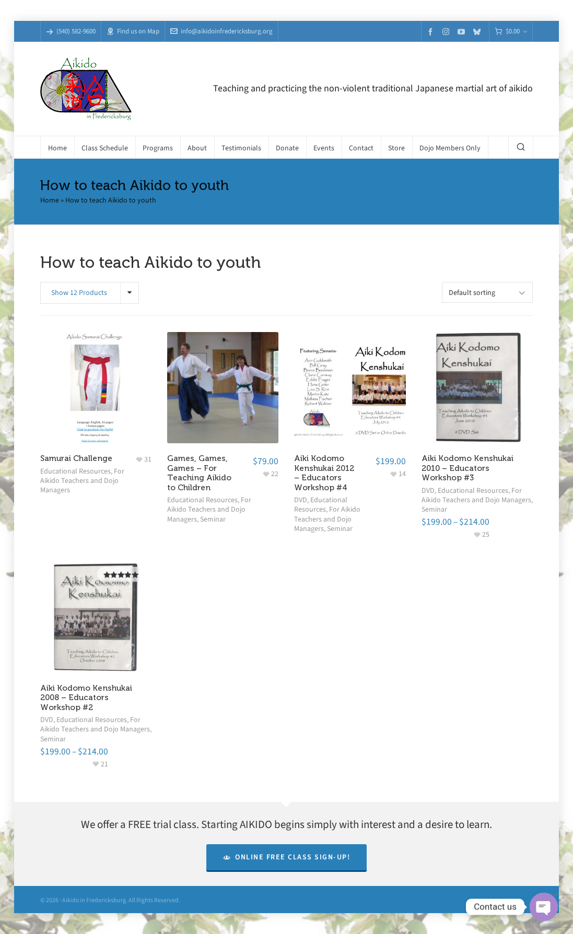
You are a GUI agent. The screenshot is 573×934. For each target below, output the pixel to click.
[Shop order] (487, 292)
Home (49, 200)
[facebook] (432, 32)
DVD (300, 500)
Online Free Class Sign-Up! (286, 857)
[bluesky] (478, 32)
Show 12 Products (79, 293)
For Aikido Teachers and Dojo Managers (82, 480)
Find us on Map (133, 31)
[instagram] (447, 31)
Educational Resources (75, 471)
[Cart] (511, 31)
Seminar (213, 519)
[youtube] (463, 32)
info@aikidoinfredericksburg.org (221, 31)
